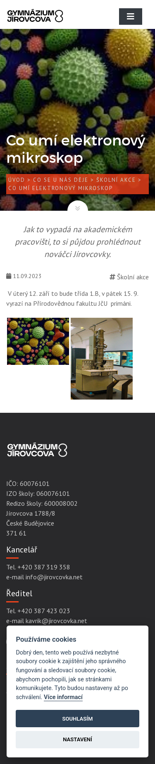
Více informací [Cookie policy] (63, 697)
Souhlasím (77, 719)
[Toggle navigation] (130, 16)
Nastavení (77, 739)
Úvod (16, 179)
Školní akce (116, 179)
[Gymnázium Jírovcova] (35, 22)
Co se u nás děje (60, 179)
